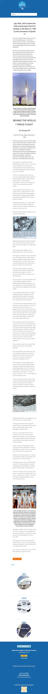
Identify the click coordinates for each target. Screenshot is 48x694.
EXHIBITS (24, 622)
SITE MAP (24, 598)
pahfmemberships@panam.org (24, 677)
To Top (12, 564)
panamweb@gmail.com (24, 652)
